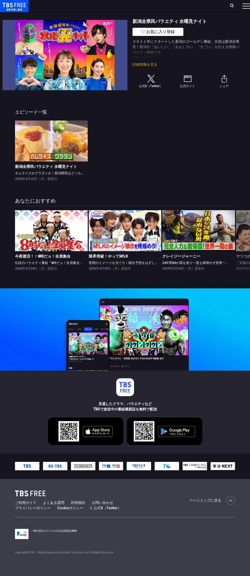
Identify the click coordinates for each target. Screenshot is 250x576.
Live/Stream (120, 6)
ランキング (96, 6)
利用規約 (78, 513)
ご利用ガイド (25, 513)
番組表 (234, 6)
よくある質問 (53, 513)
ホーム (57, 6)
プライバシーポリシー (33, 518)
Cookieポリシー (70, 518)
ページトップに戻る (212, 510)
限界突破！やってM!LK (108, 266)
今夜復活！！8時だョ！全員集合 (42, 266)
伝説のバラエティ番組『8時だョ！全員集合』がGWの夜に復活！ (63, 273)
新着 (55, 16)
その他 (201, 16)
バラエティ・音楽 (127, 16)
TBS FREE (13, 9)
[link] (51, 151)
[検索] (198, 6)
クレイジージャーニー (181, 266)
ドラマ (102, 16)
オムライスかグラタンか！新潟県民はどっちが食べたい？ (58, 183)
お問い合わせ (102, 513)
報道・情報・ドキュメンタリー (168, 16)
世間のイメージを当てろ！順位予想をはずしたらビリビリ (132, 273)
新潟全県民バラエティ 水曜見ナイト (46, 177)
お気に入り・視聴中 (151, 6)
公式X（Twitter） (105, 518)
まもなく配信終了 (78, 16)
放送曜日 (75, 6)
